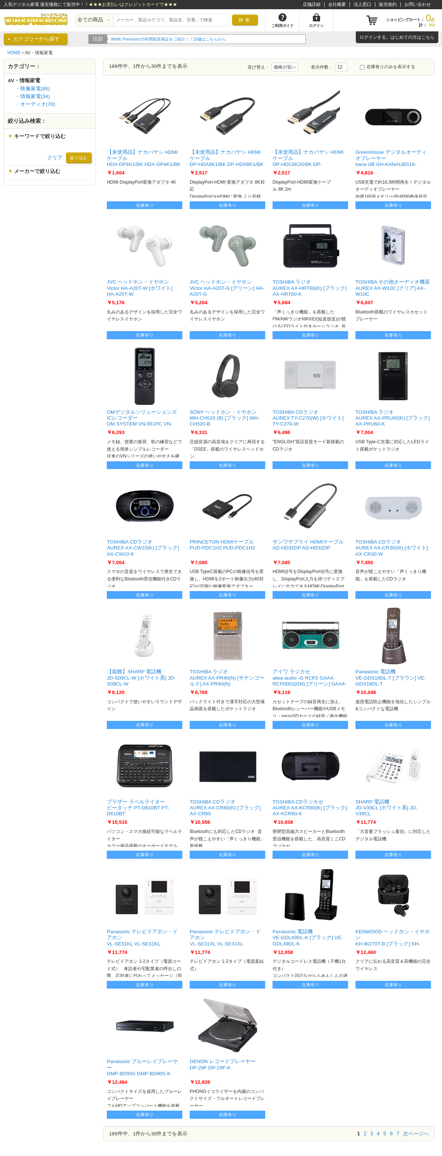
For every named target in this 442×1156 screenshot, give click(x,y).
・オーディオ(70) (35, 104)
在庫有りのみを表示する (387, 66)
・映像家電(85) (32, 88)
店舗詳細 (311, 4)
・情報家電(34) (32, 96)
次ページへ (416, 1133)
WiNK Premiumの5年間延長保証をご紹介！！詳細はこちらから (184, 39)
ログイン (368, 37)
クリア (55, 157)
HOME (14, 52)
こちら (428, 37)
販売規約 (388, 4)
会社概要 (337, 4)
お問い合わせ (417, 4)
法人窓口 (362, 4)
